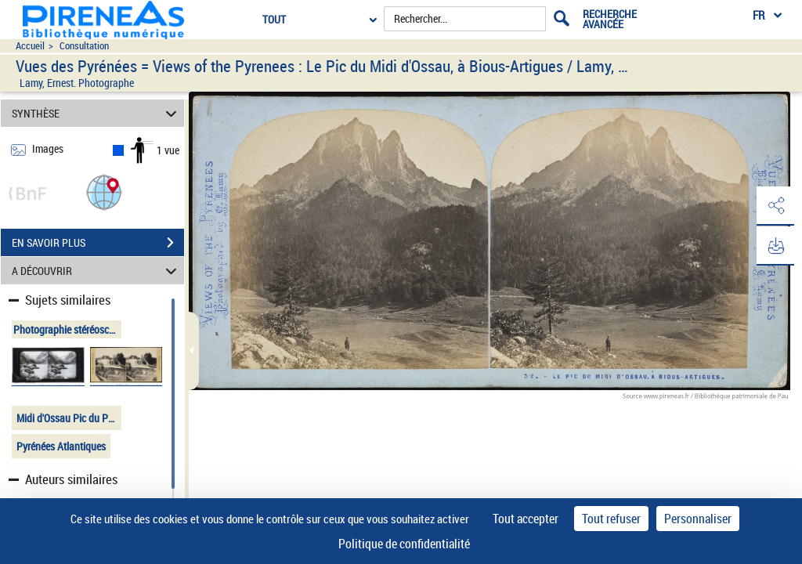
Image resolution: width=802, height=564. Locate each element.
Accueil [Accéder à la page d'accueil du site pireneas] (30, 45)
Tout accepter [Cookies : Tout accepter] (525, 518)
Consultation (84, 45)
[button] (104, 191)
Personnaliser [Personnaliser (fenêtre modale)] (698, 518)
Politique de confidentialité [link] (404, 543)
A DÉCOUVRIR (97, 270)
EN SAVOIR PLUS (98, 243)
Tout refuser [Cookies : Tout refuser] (611, 518)
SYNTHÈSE (97, 113)
